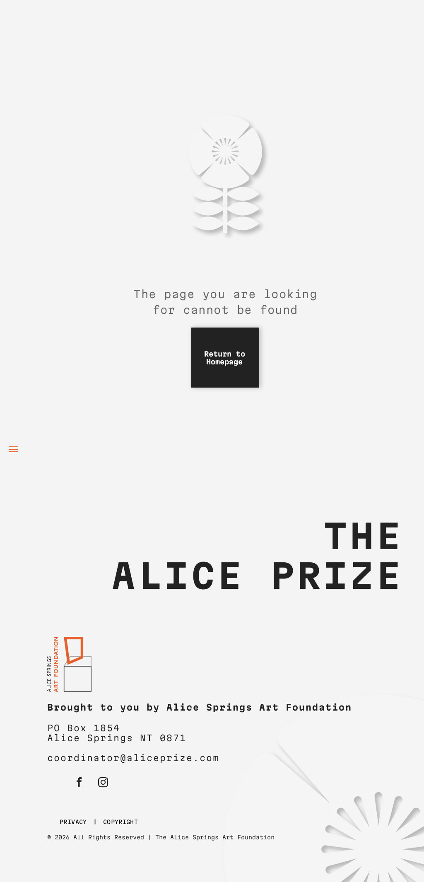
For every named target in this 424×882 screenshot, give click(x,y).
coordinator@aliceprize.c (126, 758)
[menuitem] (75, 822)
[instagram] (103, 784)
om (212, 758)
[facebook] (79, 784)
